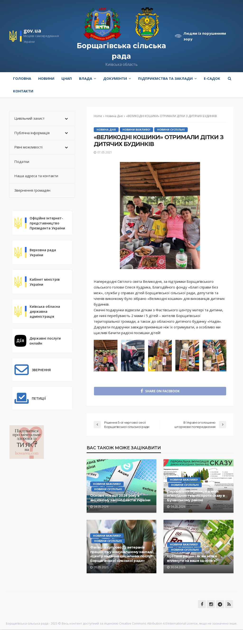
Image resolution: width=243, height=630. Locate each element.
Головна (22, 78)
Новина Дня (106, 129)
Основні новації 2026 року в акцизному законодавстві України (120, 498)
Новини (46, 78)
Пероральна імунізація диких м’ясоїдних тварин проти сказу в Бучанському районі (196, 495)
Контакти (23, 91)
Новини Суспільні (171, 129)
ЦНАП (66, 78)
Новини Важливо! (136, 129)
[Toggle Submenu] (66, 118)
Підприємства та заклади (165, 78)
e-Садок (212, 78)
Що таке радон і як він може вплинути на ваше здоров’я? (192, 558)
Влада (85, 78)
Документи (115, 78)
